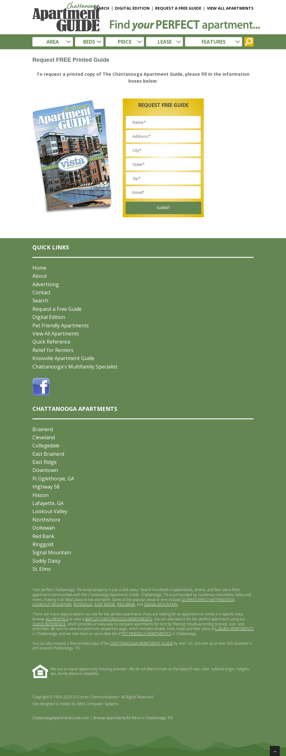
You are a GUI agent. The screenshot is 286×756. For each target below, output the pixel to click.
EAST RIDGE (104, 604)
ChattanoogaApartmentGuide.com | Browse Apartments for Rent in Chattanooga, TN (102, 717)
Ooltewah (43, 527)
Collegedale (46, 445)
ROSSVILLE (83, 604)
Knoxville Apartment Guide (63, 358)
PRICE (124, 41)
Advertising (45, 284)
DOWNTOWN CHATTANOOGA (208, 599)
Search (40, 300)
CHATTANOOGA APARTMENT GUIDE (141, 643)
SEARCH (101, 8)
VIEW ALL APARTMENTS (230, 8)
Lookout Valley (49, 511)
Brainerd (42, 429)
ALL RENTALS (56, 619)
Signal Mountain (51, 552)
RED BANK (126, 604)
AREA (52, 41)
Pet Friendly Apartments (60, 325)
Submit (163, 207)
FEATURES (214, 41)
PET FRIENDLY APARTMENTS (146, 633)
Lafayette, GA (48, 503)
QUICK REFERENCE (49, 624)
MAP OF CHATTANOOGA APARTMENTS (118, 619)
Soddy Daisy (46, 560)
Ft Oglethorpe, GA (53, 478)
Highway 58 (46, 486)
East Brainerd (48, 453)
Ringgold (42, 544)
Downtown (45, 470)
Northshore (46, 519)
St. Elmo (41, 569)
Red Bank (43, 536)
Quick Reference (51, 341)
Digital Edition (48, 317)
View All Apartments (55, 333)
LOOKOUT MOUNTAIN (52, 604)
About (39, 275)
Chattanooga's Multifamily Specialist (74, 366)
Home (39, 267)
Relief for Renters (53, 350)
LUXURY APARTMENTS (234, 628)
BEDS (89, 41)
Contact (41, 292)
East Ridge (44, 462)
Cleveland (43, 437)
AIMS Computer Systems (97, 703)
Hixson (40, 495)
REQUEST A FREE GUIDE (178, 8)
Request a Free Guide (57, 309)
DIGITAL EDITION (132, 8)
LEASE (165, 41)
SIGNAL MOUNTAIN (161, 604)
